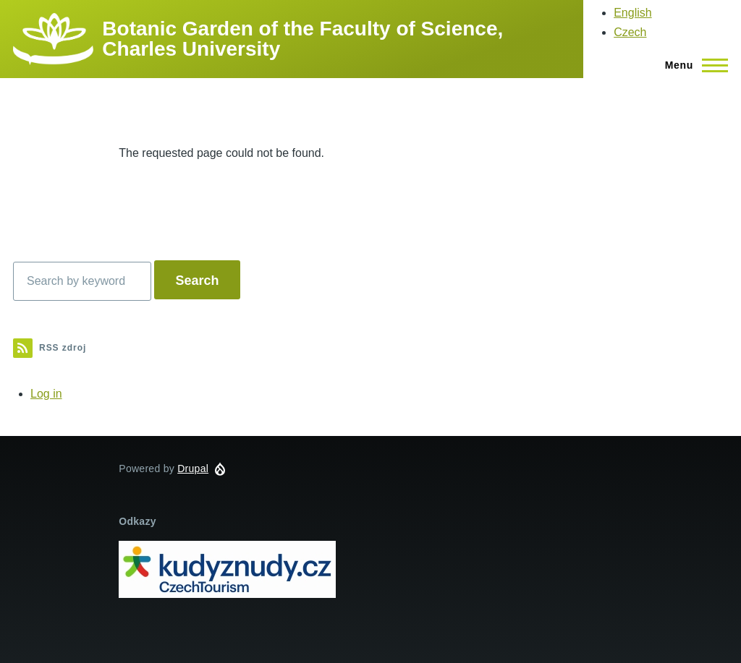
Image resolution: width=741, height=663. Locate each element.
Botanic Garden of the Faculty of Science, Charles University (302, 38)
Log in (46, 394)
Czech (630, 32)
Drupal (192, 468)
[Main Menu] (692, 65)
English (632, 13)
